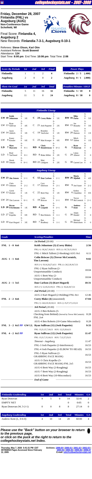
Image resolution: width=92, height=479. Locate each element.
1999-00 (59, 448)
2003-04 (60, 450)
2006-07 (87, 450)
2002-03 (86, 448)
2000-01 (68, 448)
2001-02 (77, 448)
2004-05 (69, 450)
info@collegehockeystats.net (77, 452)
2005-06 (78, 450)
